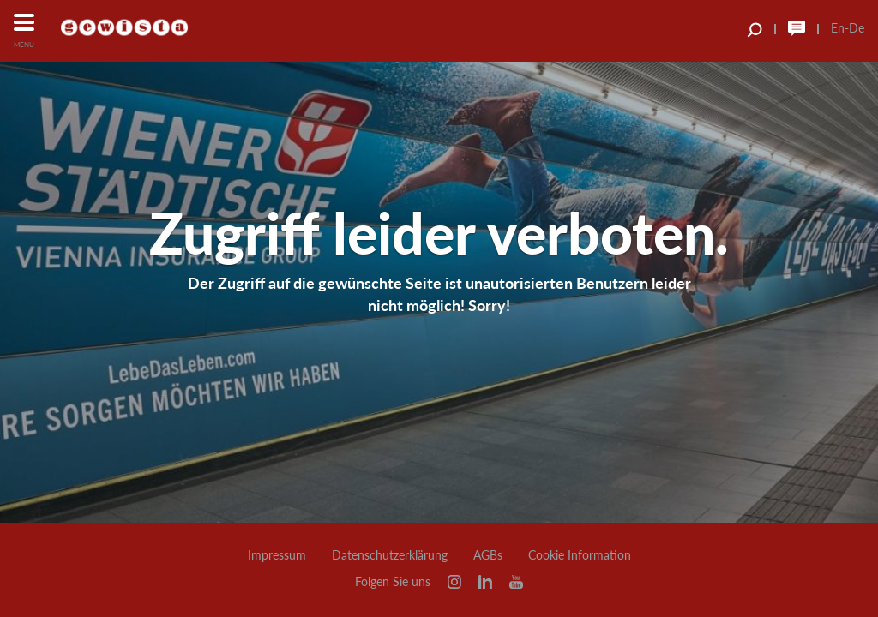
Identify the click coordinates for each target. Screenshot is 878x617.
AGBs (487, 555)
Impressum (277, 555)
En (838, 28)
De (856, 28)
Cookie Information (579, 555)
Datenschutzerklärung (390, 555)
